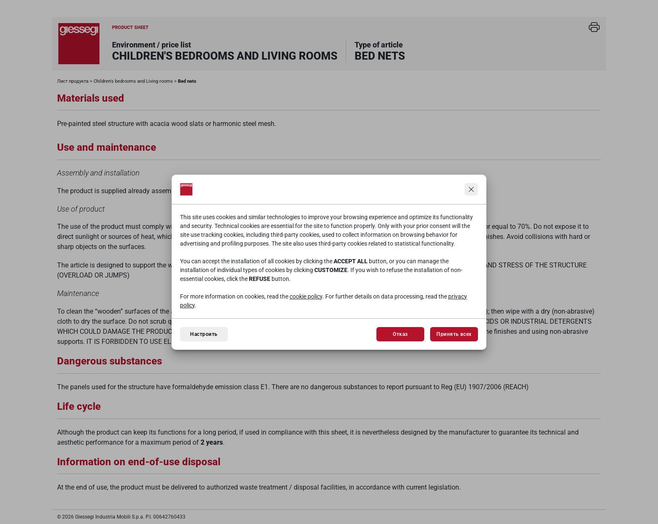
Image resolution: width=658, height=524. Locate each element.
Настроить (203, 334)
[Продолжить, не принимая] (471, 189)
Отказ (400, 334)
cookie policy (306, 296)
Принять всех (454, 334)
